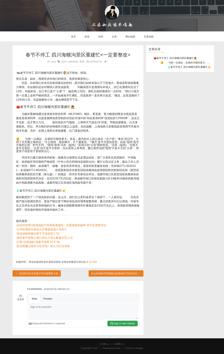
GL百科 (93, 262)
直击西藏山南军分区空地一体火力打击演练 (43, 246)
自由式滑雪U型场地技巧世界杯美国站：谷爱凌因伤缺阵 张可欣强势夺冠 (61, 225)
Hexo (118, 348)
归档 (100, 36)
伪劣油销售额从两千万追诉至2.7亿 (38, 233)
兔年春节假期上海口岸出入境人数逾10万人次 (45, 237)
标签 (86, 36)
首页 (73, 36)
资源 (81, 61)
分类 (114, 36)
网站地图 (130, 36)
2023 (64, 61)
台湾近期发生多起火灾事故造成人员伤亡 (42, 229)
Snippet (139, 348)
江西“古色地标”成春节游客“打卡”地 (38, 241)
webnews (73, 61)
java (53, 61)
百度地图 (148, 36)
